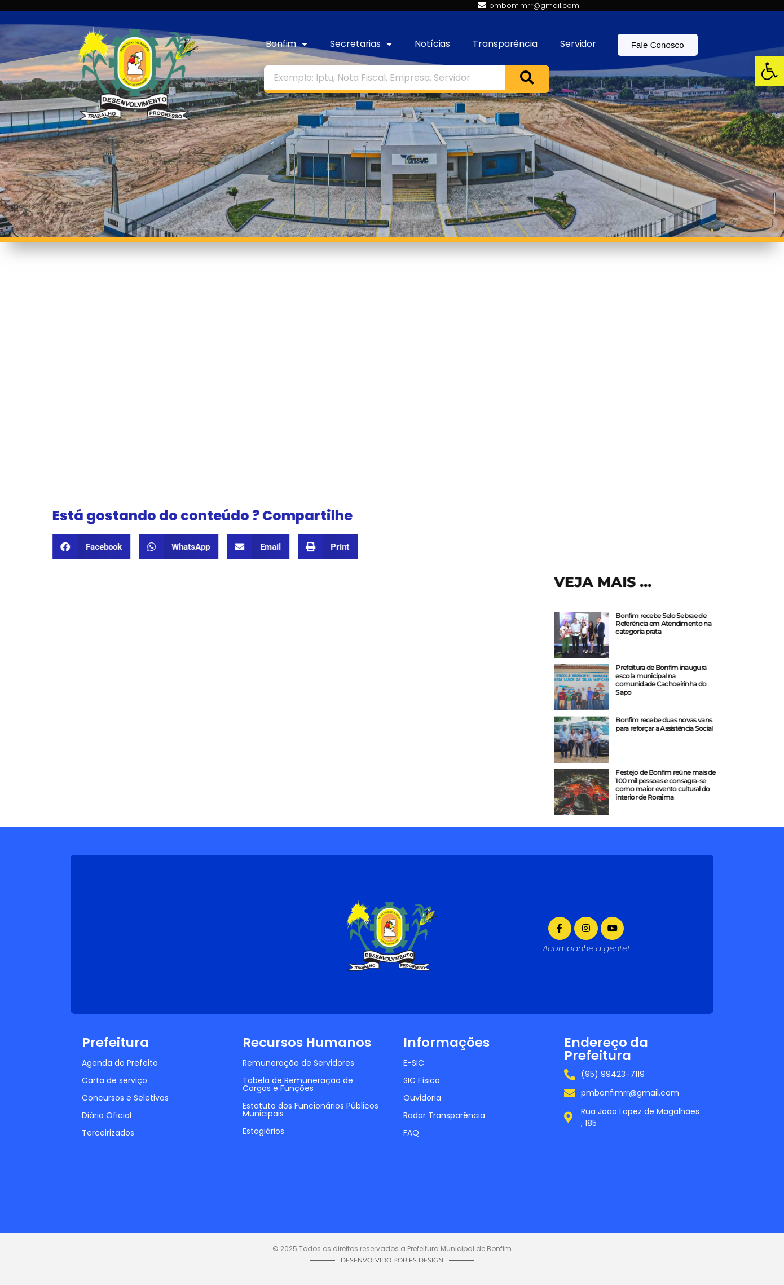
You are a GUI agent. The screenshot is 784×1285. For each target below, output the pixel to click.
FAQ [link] (411, 1132)
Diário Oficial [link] (106, 1115)
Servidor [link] (578, 43)
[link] (769, 71)
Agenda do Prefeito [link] (120, 1062)
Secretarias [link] (361, 44)
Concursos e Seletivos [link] (125, 1097)
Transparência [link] (505, 43)
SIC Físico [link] (421, 1080)
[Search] (527, 77)
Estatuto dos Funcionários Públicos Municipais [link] (310, 1109)
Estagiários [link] (263, 1131)
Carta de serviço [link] (114, 1080)
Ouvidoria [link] (422, 1097)
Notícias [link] (432, 43)
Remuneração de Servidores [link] (298, 1062)
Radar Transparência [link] (444, 1115)
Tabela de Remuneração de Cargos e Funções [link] (298, 1084)
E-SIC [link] (413, 1062)
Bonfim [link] (286, 44)
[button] (64, 546)
